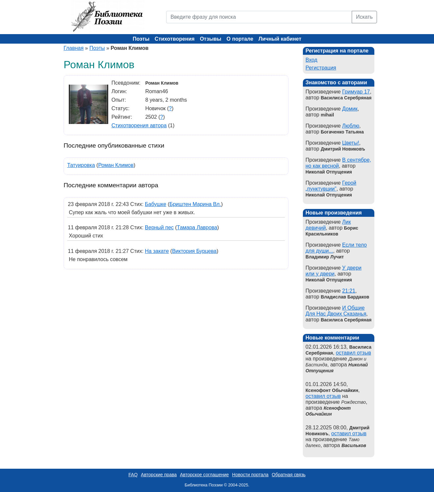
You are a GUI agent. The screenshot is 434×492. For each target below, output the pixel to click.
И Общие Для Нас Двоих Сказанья (336, 311)
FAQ (133, 474)
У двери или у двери (334, 271)
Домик (350, 109)
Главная (74, 48)
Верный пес (159, 227)
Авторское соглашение (204, 474)
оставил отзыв (353, 353)
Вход (311, 60)
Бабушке (155, 204)
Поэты (141, 39)
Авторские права (159, 474)
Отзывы (210, 39)
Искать (364, 17)
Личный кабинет (280, 39)
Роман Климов (115, 165)
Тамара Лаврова (197, 227)
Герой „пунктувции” (331, 186)
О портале (240, 39)
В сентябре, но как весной (338, 163)
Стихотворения (175, 39)
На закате (157, 251)
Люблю (350, 126)
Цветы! (350, 143)
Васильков (354, 445)
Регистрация (321, 68)
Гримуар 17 (356, 91)
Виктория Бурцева (194, 251)
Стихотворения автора (139, 125)
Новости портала (250, 474)
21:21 (348, 291)
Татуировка (81, 165)
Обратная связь (289, 474)
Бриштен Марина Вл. (195, 204)
